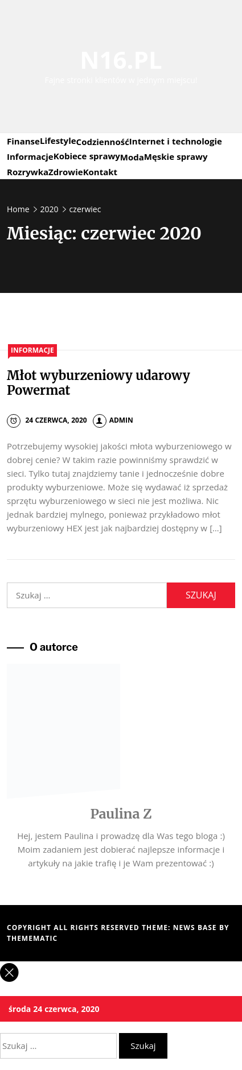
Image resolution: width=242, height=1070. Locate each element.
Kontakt (100, 171)
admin (113, 420)
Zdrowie (65, 171)
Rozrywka (27, 171)
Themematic (32, 938)
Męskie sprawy (176, 156)
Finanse (23, 141)
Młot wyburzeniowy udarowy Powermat (98, 382)
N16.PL (121, 59)
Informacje (30, 156)
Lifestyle (58, 140)
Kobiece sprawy (87, 156)
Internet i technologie (175, 141)
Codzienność (102, 141)
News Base (196, 927)
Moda (132, 157)
